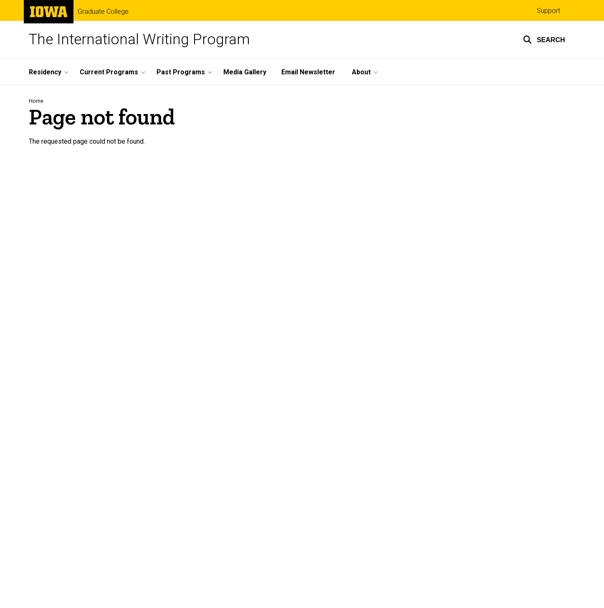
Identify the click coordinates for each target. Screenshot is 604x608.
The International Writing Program (139, 39)
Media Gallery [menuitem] (244, 72)
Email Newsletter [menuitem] (308, 72)
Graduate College (103, 11)
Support (548, 11)
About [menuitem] (361, 72)
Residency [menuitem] (45, 72)
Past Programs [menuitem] (181, 72)
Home (36, 101)
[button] (544, 39)
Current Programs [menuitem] (109, 72)
